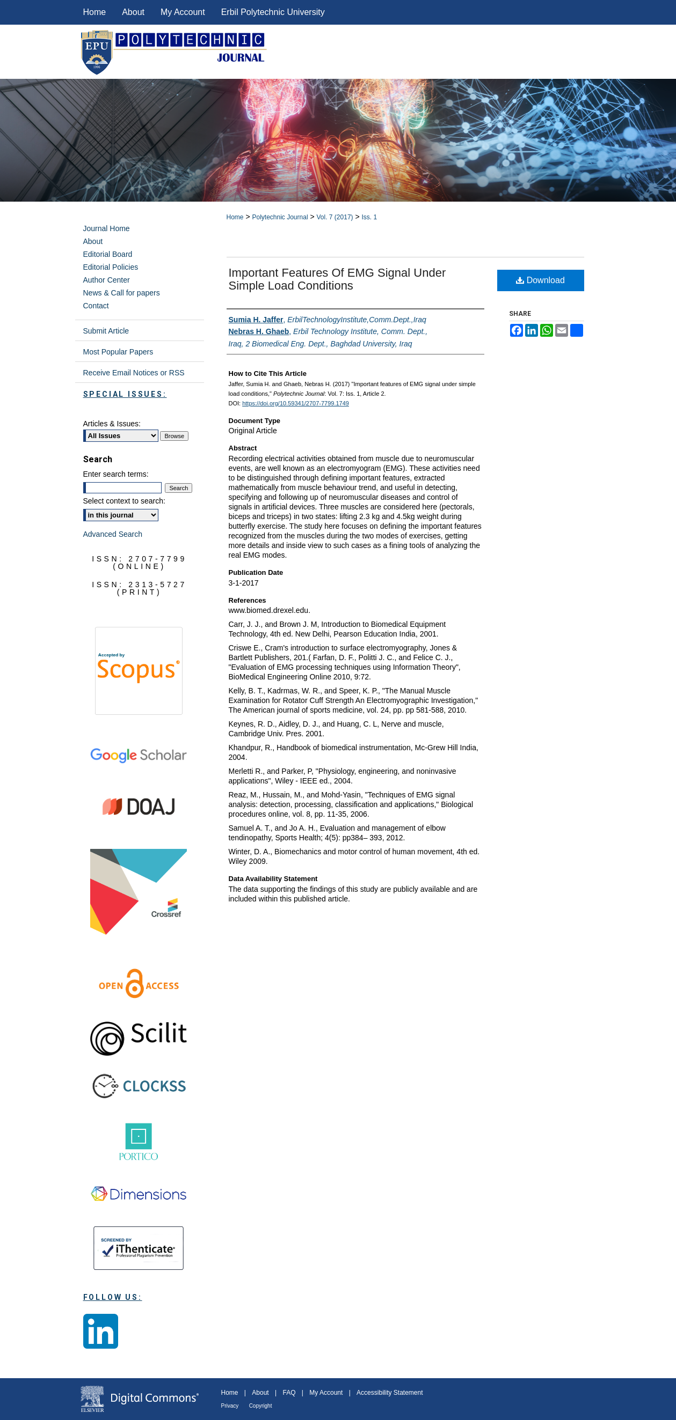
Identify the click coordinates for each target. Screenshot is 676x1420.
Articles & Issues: (112, 423)
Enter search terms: (116, 474)
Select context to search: (124, 501)
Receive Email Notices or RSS (134, 372)
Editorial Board (108, 254)
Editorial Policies (111, 267)
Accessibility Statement (390, 1392)
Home (235, 217)
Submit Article (106, 331)
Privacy (230, 1406)
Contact (96, 305)
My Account (326, 1392)
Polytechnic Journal (280, 217)
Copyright (260, 1406)
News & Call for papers (121, 293)
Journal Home (106, 228)
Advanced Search (113, 534)
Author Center (106, 280)
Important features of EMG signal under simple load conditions (337, 279)
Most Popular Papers (118, 351)
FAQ (288, 1392)
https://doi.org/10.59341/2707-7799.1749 (295, 403)
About (93, 241)
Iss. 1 (369, 217)
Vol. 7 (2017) (335, 217)
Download (540, 280)
